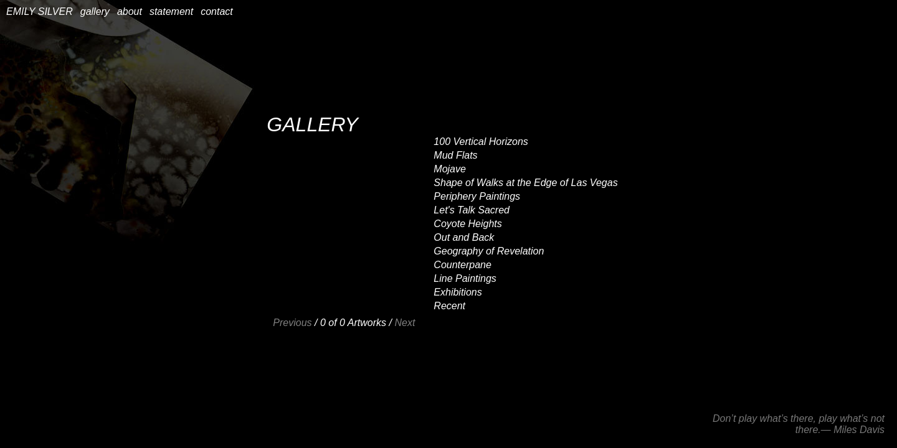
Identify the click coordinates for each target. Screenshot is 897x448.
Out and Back (464, 237)
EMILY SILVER (39, 11)
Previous (292, 322)
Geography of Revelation (489, 251)
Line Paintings (465, 278)
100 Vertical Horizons (481, 141)
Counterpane (462, 264)
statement (171, 11)
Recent (449, 306)
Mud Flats (455, 155)
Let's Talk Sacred (472, 210)
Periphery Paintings (477, 196)
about (129, 11)
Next (404, 322)
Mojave (450, 169)
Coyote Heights (467, 223)
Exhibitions (458, 292)
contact (217, 11)
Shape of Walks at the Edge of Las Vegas (525, 182)
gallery (95, 11)
